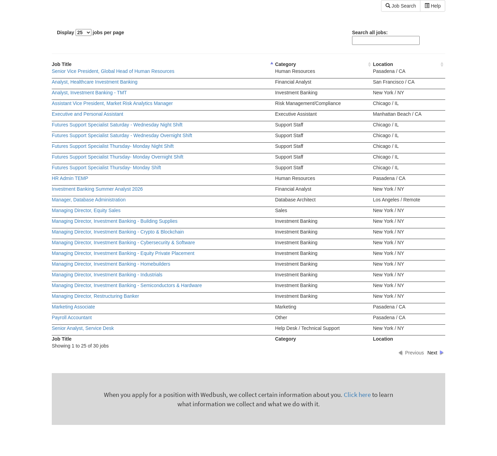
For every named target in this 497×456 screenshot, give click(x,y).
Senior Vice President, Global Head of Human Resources (113, 71)
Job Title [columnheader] (61, 64)
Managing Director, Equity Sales (86, 210)
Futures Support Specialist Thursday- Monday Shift (106, 167)
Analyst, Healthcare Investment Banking (94, 82)
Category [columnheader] (285, 64)
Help (433, 6)
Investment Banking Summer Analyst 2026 (97, 189)
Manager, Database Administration (89, 199)
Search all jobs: (386, 37)
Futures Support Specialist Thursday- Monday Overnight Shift (117, 157)
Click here (357, 395)
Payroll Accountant (72, 317)
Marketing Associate (73, 307)
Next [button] (432, 352)
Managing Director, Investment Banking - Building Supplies (114, 221)
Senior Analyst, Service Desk (83, 328)
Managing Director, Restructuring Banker (95, 296)
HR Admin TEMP (70, 178)
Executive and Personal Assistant (87, 114)
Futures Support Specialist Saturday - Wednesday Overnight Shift (122, 135)
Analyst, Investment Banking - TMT (89, 92)
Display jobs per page (90, 32)
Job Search (401, 6)
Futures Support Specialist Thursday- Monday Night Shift (113, 146)
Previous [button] (414, 352)
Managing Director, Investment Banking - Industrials (107, 274)
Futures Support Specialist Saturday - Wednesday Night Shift (117, 124)
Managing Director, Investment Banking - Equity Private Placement (123, 253)
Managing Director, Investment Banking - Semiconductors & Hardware (127, 285)
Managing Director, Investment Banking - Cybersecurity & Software (123, 242)
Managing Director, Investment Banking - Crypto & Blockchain (118, 232)
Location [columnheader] (383, 64)
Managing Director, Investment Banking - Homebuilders (111, 264)
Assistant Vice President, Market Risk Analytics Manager (112, 103)
